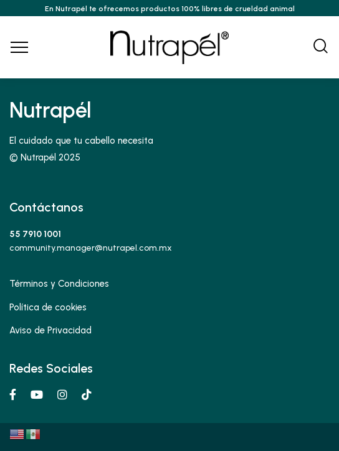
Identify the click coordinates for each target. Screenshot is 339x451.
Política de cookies (48, 307)
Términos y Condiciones (59, 283)
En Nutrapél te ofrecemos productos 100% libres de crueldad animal (170, 8)
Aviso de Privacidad (50, 330)
